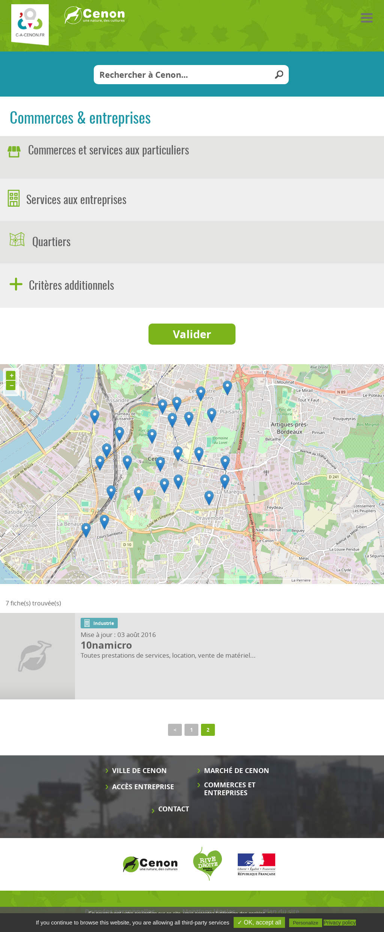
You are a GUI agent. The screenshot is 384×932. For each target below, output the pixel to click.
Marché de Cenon (236, 771)
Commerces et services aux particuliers (108, 151)
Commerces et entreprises (229, 789)
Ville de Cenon (139, 771)
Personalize (305, 923)
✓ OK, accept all (259, 922)
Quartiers (50, 242)
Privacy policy (340, 923)
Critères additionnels (70, 286)
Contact (173, 809)
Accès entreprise (143, 787)
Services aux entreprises (75, 200)
